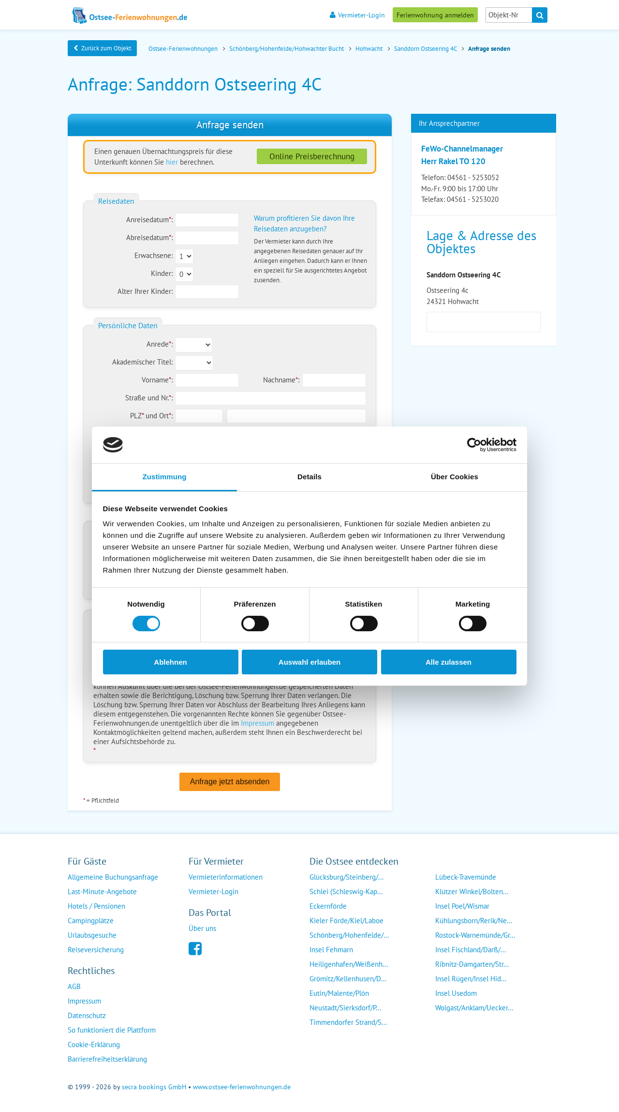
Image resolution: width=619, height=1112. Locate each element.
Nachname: (281, 379)
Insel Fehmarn (331, 949)
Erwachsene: (153, 255)
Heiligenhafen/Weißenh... (349, 964)
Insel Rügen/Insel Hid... (470, 978)
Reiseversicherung (96, 949)
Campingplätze (91, 920)
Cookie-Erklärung (94, 1044)
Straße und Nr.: (149, 397)
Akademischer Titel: (142, 361)
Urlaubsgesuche (92, 935)
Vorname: (157, 379)
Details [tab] (309, 476)
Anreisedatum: (149, 219)
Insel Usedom (456, 993)
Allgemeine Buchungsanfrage (113, 877)
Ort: (166, 415)
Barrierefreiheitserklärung (107, 1059)
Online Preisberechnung (311, 156)
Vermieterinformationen (226, 877)
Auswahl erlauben (309, 662)
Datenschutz (87, 1015)
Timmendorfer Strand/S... (348, 1022)
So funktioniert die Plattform (112, 1030)
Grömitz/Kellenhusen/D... (348, 978)
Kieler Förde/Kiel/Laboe (346, 920)
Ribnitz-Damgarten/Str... (472, 964)
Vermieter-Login (357, 14)
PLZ (138, 415)
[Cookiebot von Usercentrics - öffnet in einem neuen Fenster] (474, 445)
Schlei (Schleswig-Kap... (346, 891)
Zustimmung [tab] (165, 476)
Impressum (257, 723)
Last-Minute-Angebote (102, 891)
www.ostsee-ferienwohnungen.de (242, 1086)
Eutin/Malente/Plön (339, 993)
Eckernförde (328, 906)
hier (172, 162)
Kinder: (162, 273)
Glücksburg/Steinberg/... (346, 877)
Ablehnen (170, 662)
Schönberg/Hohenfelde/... (349, 935)
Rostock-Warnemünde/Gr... (475, 935)
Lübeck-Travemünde (465, 877)
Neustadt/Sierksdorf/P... (345, 1007)
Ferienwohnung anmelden (435, 14)
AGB (74, 986)
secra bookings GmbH (154, 1086)
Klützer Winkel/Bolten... (471, 891)
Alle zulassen (449, 662)
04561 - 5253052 (473, 177)
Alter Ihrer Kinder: (145, 291)
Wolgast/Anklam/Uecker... (474, 1007)
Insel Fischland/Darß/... (470, 949)
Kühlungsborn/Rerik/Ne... (473, 920)
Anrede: (160, 344)
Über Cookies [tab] (454, 476)
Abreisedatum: (149, 237)
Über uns (202, 928)
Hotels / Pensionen (96, 906)
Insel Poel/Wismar (462, 906)
